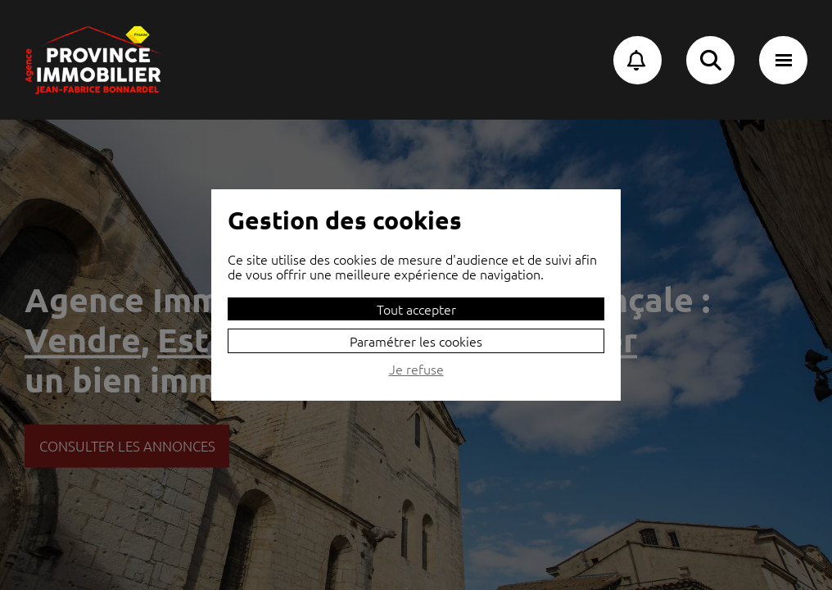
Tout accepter (416, 309)
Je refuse (416, 369)
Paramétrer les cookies (416, 341)
